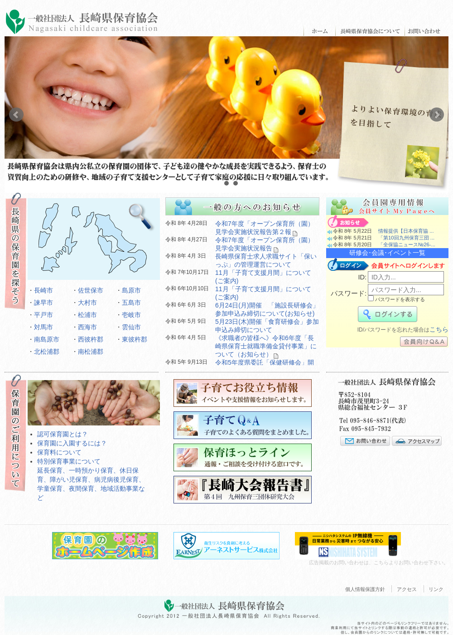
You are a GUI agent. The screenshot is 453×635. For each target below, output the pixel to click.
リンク (436, 589)
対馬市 (43, 327)
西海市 (87, 327)
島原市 (131, 290)
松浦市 (87, 314)
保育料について (59, 452)
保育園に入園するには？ (72, 443)
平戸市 (43, 314)
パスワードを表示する (396, 299)
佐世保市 (90, 290)
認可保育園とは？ (62, 434)
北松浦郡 (46, 351)
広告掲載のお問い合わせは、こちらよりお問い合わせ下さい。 (378, 562)
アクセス (407, 589)
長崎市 (43, 290)
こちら (438, 329)
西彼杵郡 (90, 339)
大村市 (87, 302)
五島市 (131, 302)
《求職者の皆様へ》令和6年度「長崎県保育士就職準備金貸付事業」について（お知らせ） (266, 346)
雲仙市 (131, 327)
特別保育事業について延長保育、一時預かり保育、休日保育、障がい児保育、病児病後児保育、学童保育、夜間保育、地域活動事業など (91, 479)
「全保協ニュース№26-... (406, 244)
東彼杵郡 (134, 339)
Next (436, 114)
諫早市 (43, 302)
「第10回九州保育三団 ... (406, 237)
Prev (16, 114)
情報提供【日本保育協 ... (406, 231)
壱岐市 (131, 314)
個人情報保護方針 (365, 589)
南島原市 (46, 339)
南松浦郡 (90, 351)
